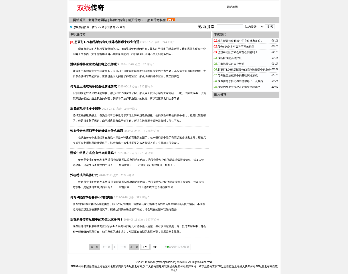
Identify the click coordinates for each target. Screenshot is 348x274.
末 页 (134, 246)
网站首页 (79, 20)
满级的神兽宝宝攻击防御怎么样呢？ (95, 64)
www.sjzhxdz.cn (165, 262)
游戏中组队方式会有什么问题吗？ (93, 153)
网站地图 (232, 6)
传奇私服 (150, 262)
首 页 (95, 246)
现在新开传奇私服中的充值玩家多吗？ (96, 219)
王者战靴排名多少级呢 (85, 108)
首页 (94, 27)
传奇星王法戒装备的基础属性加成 (93, 86)
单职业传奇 (117, 20)
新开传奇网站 (97, 20)
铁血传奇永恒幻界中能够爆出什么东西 (96, 130)
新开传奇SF (136, 20)
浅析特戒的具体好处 (84, 175)
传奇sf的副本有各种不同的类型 (91, 197)
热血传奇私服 (156, 20)
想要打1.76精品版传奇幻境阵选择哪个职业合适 (106, 42)
